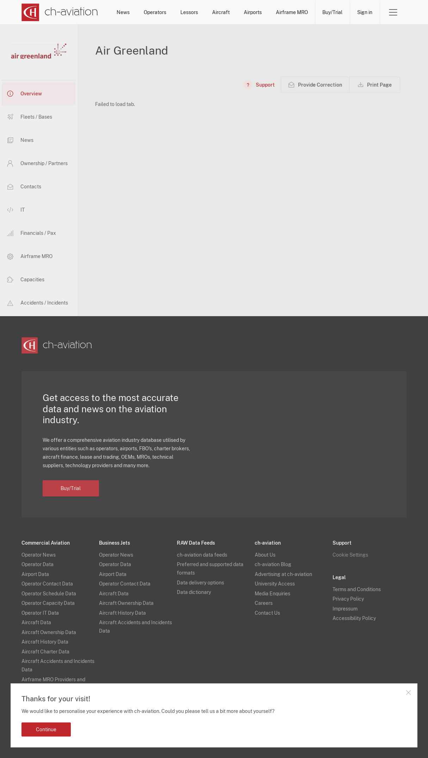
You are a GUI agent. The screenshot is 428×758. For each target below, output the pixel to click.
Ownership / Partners (37, 163)
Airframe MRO (292, 12)
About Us (265, 555)
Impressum (345, 609)
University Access (275, 584)
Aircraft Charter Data (45, 651)
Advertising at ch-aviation (283, 574)
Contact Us (267, 613)
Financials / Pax (31, 233)
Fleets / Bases (29, 117)
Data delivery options (200, 582)
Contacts (24, 186)
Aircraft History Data (44, 642)
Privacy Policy (348, 599)
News (123, 12)
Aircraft (221, 12)
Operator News (38, 555)
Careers (264, 603)
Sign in (364, 12)
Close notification (408, 692)
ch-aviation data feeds (202, 555)
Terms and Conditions (357, 589)
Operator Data (37, 564)
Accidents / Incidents (37, 303)
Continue (46, 729)
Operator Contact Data (47, 584)
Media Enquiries (272, 593)
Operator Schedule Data (48, 593)
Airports (253, 12)
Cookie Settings (350, 554)
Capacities (25, 279)
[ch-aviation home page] (59, 12)
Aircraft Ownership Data (48, 632)
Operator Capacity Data (48, 603)
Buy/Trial (332, 12)
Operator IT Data (40, 613)
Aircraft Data (36, 622)
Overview (24, 93)
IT (16, 210)
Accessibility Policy (354, 618)
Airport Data (35, 574)
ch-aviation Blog (273, 564)
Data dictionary (194, 592)
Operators (155, 12)
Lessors (189, 12)
